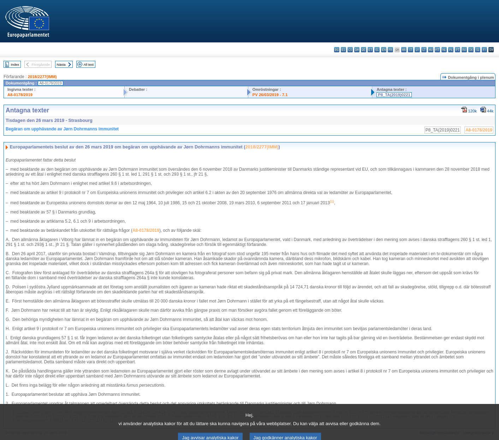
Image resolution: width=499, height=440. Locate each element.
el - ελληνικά (377, 49)
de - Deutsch (363, 49)
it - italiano (410, 49)
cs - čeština (350, 49)
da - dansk (357, 49)
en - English (383, 49)
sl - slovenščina (477, 49)
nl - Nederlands (444, 49)
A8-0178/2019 (19, 95)
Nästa (61, 64)
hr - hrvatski (403, 49)
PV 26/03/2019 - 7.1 (270, 95)
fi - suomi (484, 49)
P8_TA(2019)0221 (394, 95)
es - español (343, 49)
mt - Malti (437, 49)
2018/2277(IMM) (42, 77)
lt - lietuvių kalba (424, 49)
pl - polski (450, 49)
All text (88, 64)
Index (15, 64)
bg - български (336, 49)
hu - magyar (430, 49)
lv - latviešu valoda (417, 49)
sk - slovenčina (471, 49)
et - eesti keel (370, 49)
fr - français (390, 49)
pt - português (457, 49)
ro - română (464, 49)
